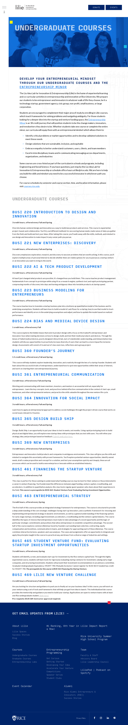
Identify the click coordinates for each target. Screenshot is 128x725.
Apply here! (44, 595)
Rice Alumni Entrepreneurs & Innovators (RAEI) (80, 693)
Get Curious (52, 658)
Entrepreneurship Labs (24, 662)
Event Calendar (22, 686)
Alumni (68, 686)
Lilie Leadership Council (95, 662)
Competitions (53, 671)
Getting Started (55, 661)
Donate (95, 9)
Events (113, 9)
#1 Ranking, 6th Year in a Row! (62, 627)
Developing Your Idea (58, 665)
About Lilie (20, 625)
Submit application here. (63, 436)
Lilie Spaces (19, 631)
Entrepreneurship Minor (44, 87)
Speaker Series (54, 675)
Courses (17, 649)
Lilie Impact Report (94, 625)
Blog (14, 638)
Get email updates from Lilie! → (41, 613)
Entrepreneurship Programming (57, 651)
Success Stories (21, 635)
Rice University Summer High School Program (96, 638)
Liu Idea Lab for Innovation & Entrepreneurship (28, 8)
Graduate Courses (21, 658)
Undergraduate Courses (24, 655)
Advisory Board (89, 658)
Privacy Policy (81, 718)
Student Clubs (54, 678)
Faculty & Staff (89, 655)
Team (83, 649)
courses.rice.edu (32, 186)
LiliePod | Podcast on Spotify (95, 671)
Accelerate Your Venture (59, 668)
